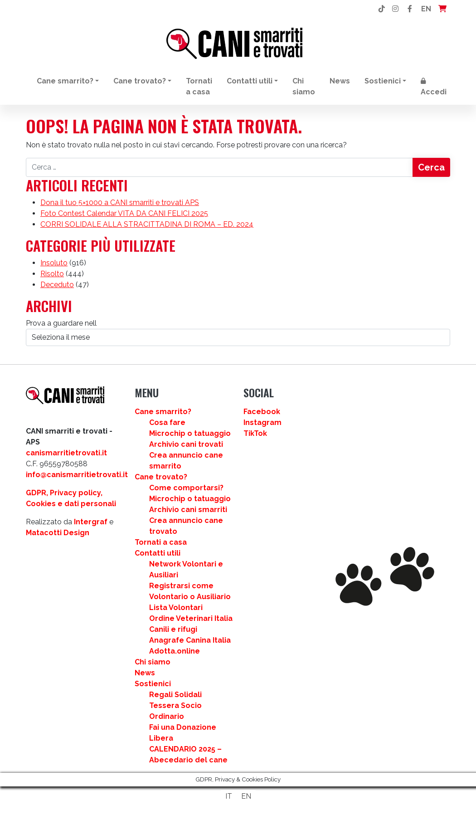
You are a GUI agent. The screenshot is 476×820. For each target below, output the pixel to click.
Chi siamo (303, 86)
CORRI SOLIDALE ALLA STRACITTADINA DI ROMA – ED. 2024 (146, 224)
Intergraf (90, 521)
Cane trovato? (139, 81)
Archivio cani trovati (186, 444)
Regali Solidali (175, 694)
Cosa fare (167, 422)
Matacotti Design (57, 532)
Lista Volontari (176, 607)
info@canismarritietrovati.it (77, 474)
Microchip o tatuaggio (190, 433)
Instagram (262, 422)
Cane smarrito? (65, 81)
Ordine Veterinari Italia (191, 618)
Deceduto (57, 284)
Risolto (52, 273)
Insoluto (54, 263)
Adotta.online (174, 651)
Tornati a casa (199, 86)
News (340, 81)
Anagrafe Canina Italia (190, 640)
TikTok (255, 433)
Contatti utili (249, 81)
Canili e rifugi (173, 629)
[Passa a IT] (229, 796)
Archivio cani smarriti (188, 509)
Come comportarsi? (186, 487)
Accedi (434, 87)
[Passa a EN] (246, 796)
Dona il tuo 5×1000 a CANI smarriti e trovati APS (119, 202)
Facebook (261, 411)
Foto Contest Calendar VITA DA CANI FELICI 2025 (124, 213)
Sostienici (382, 81)
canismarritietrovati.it (66, 453)
